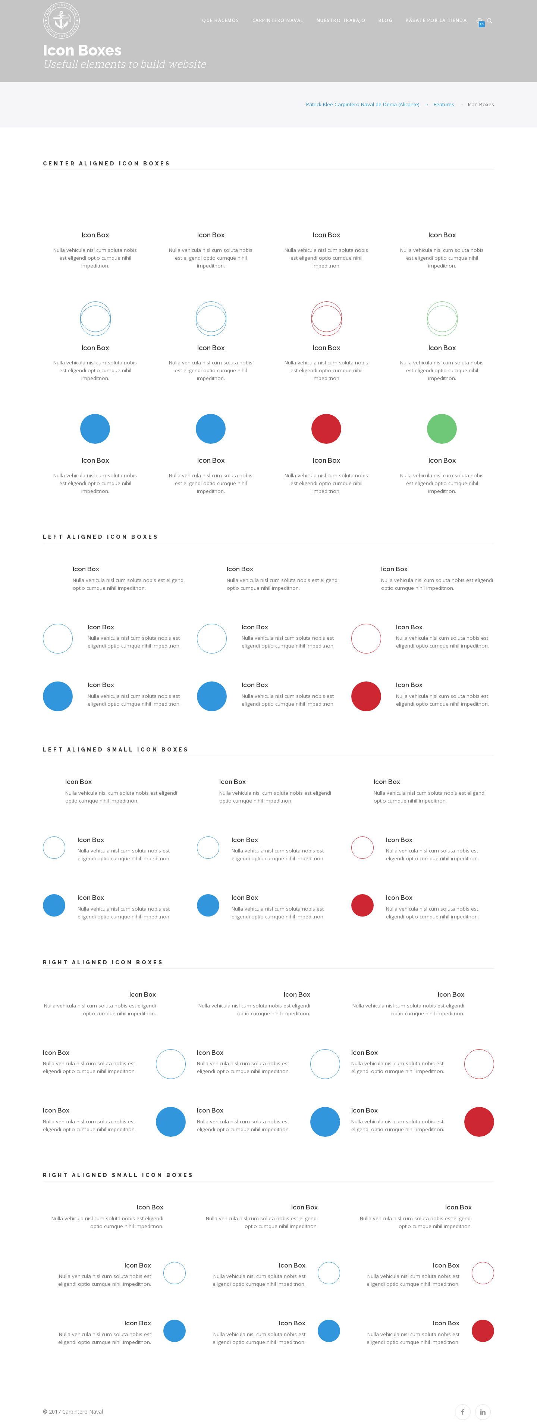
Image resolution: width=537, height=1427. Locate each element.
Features (444, 104)
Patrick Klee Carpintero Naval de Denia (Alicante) (363, 104)
